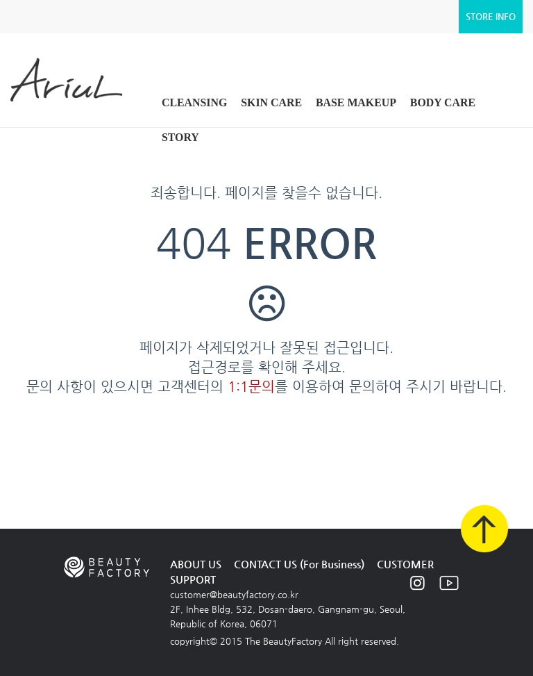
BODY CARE (442, 102)
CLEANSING (194, 102)
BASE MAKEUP (356, 102)
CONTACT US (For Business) (299, 564)
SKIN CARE (271, 102)
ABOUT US (195, 564)
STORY (180, 137)
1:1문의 (251, 387)
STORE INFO (491, 16)
